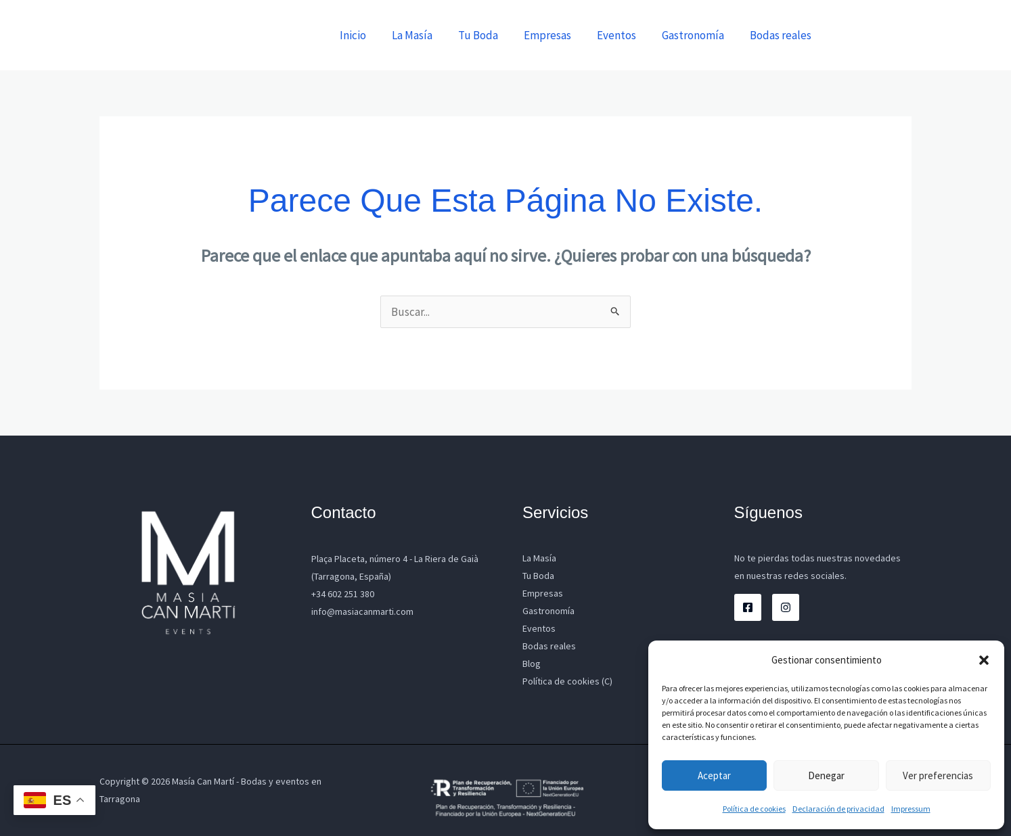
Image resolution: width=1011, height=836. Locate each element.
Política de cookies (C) (567, 681)
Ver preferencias (938, 775)
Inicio (370, 35)
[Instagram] (785, 607)
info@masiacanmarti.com (362, 611)
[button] (984, 660)
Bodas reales (782, 35)
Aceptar (714, 775)
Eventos (623, 35)
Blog (531, 663)
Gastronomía (697, 35)
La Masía (427, 35)
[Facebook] (747, 607)
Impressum (910, 809)
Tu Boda (490, 35)
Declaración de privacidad (838, 809)
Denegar (826, 775)
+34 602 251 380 (342, 594)
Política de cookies (754, 809)
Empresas (557, 35)
